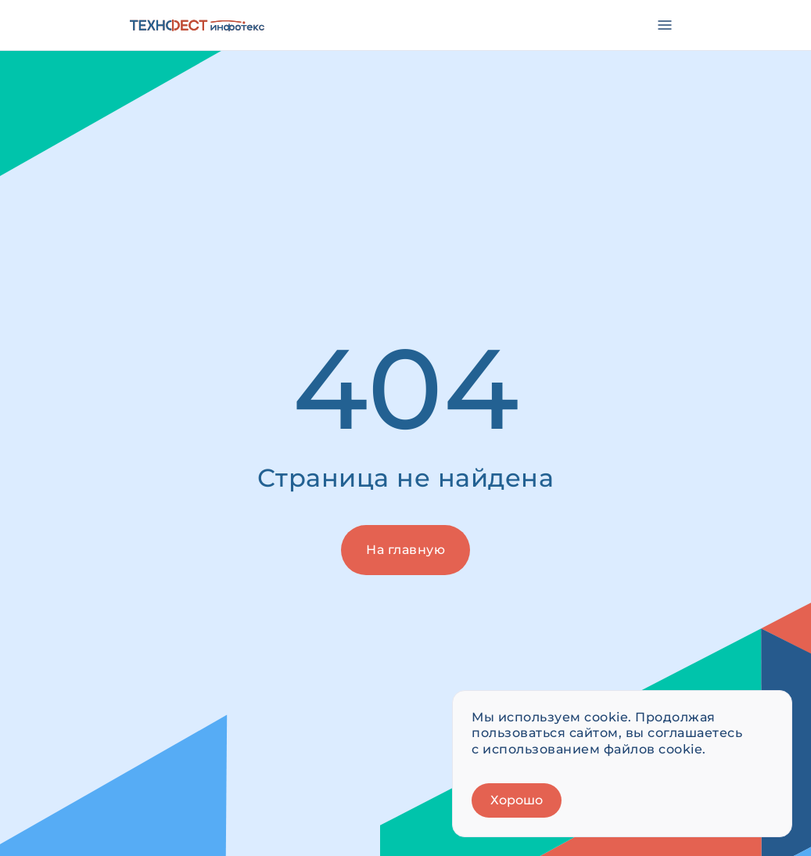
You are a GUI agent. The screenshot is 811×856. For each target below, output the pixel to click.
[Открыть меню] (665, 25)
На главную (405, 549)
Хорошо (516, 800)
